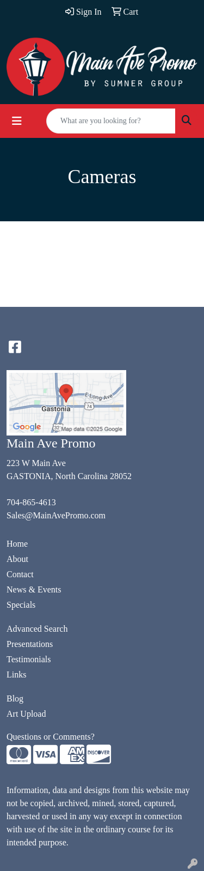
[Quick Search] (111, 121)
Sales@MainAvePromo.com (56, 515)
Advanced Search (37, 628)
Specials (21, 604)
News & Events (34, 589)
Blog (15, 698)
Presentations (30, 644)
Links (16, 674)
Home (17, 543)
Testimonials (29, 659)
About (17, 559)
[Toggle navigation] (16, 121)
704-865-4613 (31, 502)
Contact (20, 574)
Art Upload (26, 713)
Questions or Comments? (51, 736)
